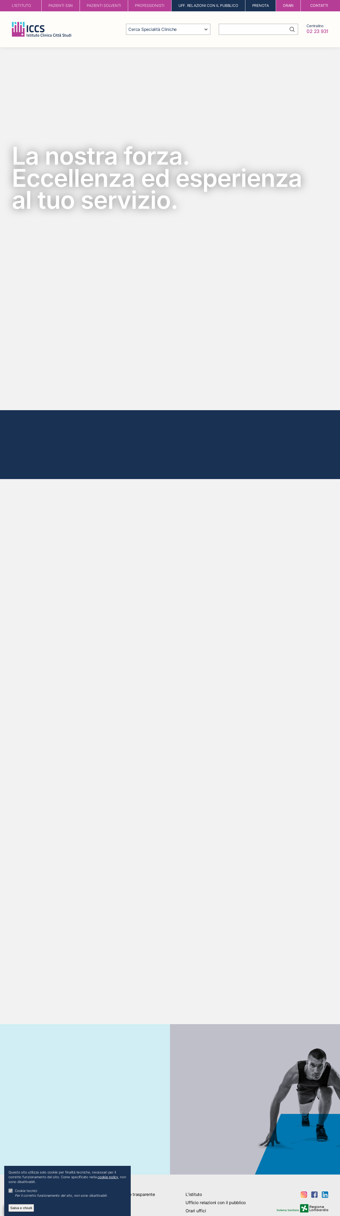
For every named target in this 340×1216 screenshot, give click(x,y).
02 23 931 (317, 31)
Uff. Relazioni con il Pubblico (208, 5)
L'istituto (194, 1194)
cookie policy (108, 1177)
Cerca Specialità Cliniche (152, 29)
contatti (319, 5)
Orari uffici (196, 1210)
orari (288, 5)
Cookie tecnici (26, 1191)
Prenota (260, 5)
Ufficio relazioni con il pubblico (216, 1202)
